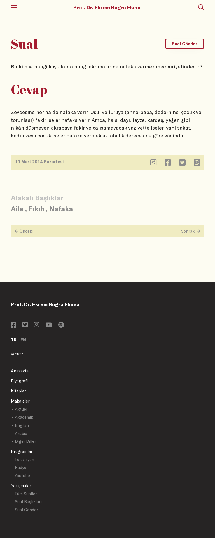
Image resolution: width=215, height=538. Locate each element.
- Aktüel (19, 409)
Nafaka (61, 208)
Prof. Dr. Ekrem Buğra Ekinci (107, 7)
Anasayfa (20, 370)
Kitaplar (18, 391)
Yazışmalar (21, 485)
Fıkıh (36, 208)
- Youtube (21, 475)
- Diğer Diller (24, 441)
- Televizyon (23, 459)
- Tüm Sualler (24, 493)
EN (23, 339)
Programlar (21, 451)
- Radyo (19, 467)
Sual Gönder (184, 43)
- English (20, 425)
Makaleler (20, 401)
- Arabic (19, 433)
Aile (17, 208)
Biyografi (19, 380)
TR (14, 339)
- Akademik (22, 417)
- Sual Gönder (25, 509)
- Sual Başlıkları (27, 501)
